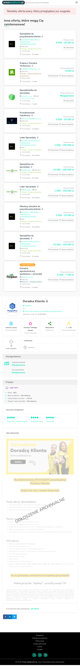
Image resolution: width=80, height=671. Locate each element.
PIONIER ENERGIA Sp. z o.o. (30, 72)
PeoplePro (27, 312)
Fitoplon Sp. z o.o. (27, 283)
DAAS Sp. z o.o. (26, 99)
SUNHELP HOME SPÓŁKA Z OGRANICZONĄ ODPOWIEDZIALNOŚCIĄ (30, 45)
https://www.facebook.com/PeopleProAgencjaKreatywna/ (43, 317)
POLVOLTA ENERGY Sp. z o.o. (30, 122)
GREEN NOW (25, 173)
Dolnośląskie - (29, 57)
